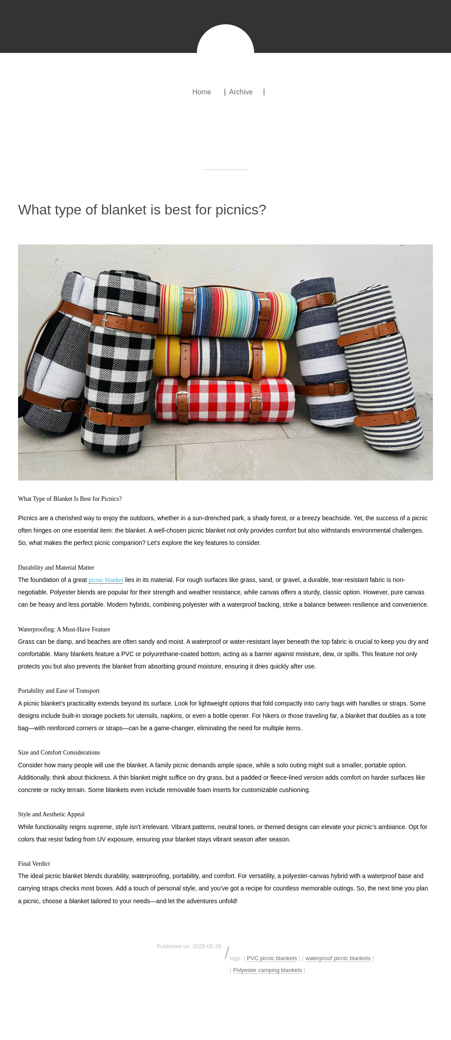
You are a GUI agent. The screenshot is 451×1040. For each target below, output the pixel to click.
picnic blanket (106, 580)
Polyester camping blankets (267, 970)
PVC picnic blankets (272, 958)
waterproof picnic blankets (338, 958)
